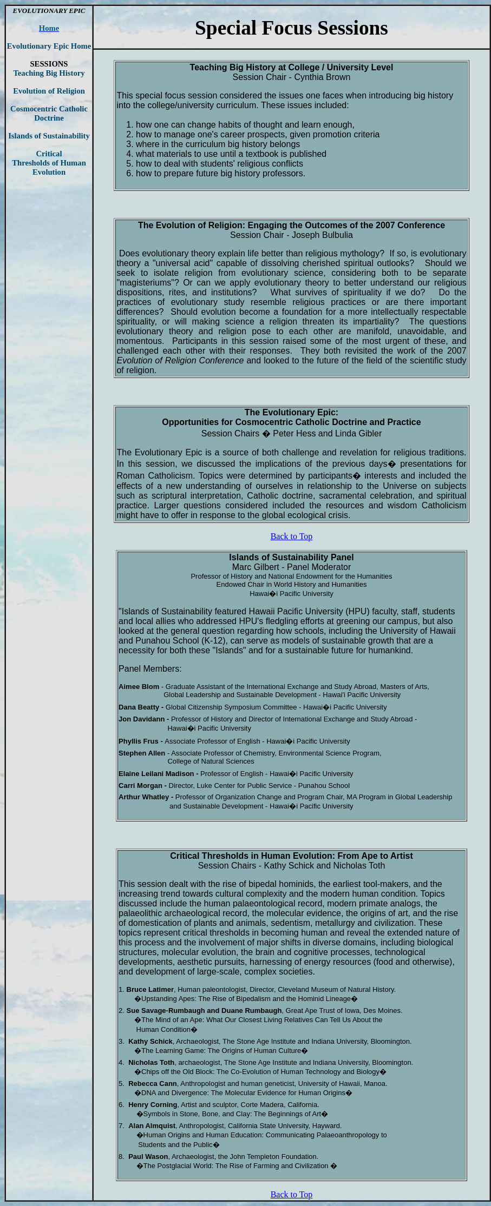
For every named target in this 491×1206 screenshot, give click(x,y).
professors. (284, 173)
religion (140, 370)
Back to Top (292, 536)
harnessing (270, 961)
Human (275, 855)
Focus (287, 28)
